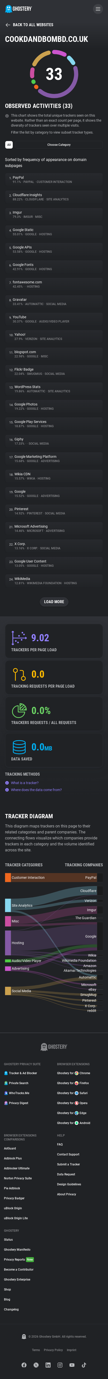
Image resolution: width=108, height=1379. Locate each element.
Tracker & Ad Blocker (20, 1073)
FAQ (60, 1144)
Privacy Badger (14, 1198)
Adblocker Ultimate (16, 1168)
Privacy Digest (16, 1103)
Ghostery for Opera (72, 1103)
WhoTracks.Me (16, 1093)
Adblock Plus (13, 1158)
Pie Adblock (12, 1188)
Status (8, 1239)
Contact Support (68, 1154)
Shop (7, 1289)
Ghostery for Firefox (73, 1083)
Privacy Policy (53, 1350)
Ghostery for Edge (71, 1113)
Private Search (16, 1083)
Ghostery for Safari (72, 1093)
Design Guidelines (69, 1184)
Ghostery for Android (73, 1123)
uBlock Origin (13, 1208)
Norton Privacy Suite (18, 1178)
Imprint (71, 1350)
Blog (7, 1299)
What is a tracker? (22, 783)
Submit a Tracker (68, 1164)
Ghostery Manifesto (17, 1249)
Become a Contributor (18, 1269)
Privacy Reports (19, 1259)
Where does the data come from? (33, 790)
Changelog (11, 1309)
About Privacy (66, 1194)
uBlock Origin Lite (16, 1218)
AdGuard (10, 1148)
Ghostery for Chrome (73, 1073)
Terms (36, 1350)
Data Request (66, 1174)
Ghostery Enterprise (17, 1279)
